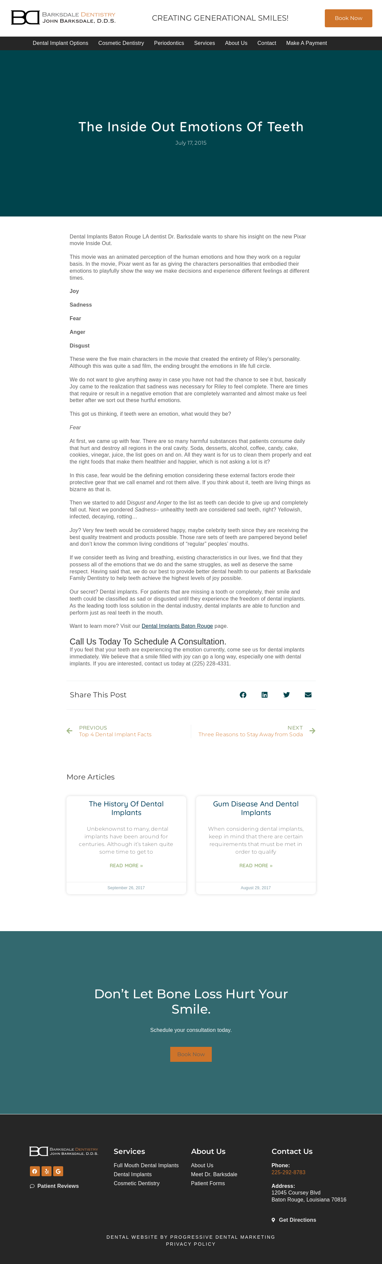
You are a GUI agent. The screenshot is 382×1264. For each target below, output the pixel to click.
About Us (236, 43)
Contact (266, 43)
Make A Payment (306, 43)
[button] (243, 695)
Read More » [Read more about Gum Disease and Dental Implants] (255, 865)
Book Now (348, 18)
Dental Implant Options (60, 43)
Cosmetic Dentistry (121, 43)
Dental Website (132, 1237)
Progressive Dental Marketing (223, 1237)
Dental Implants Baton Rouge (177, 626)
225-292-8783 (289, 1172)
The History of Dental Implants (126, 808)
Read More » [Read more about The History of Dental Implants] (126, 865)
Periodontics (169, 43)
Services (204, 43)
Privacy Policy (191, 1244)
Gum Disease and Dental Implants (256, 808)
